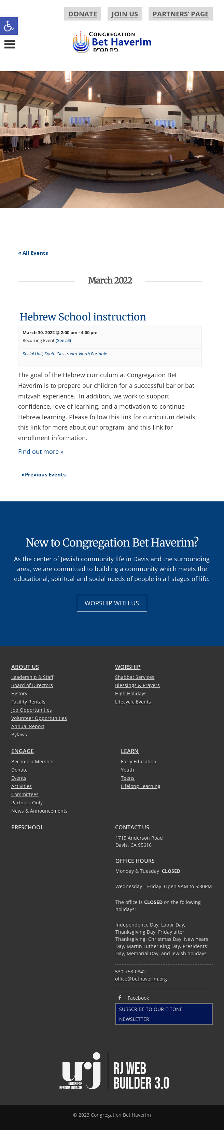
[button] (9, 26)
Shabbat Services (134, 677)
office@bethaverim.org (141, 978)
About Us (25, 667)
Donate (82, 13)
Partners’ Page (181, 13)
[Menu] (9, 44)
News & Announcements (39, 810)
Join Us (125, 13)
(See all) (63, 340)
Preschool (27, 827)
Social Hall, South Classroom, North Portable (65, 354)
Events (18, 778)
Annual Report (27, 726)
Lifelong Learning (140, 786)
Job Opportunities (31, 710)
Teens (128, 778)
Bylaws (19, 734)
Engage (22, 751)
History (19, 693)
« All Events (33, 252)
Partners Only (27, 802)
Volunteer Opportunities (39, 718)
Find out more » (41, 451)
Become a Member (32, 761)
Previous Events (44, 474)
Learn (130, 751)
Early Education (138, 761)
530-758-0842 (130, 971)
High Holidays (130, 693)
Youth (127, 769)
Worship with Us (112, 603)
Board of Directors (32, 685)
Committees (25, 794)
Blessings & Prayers (137, 685)
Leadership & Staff (32, 677)
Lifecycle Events (133, 701)
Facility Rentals (28, 701)
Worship (127, 667)
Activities (21, 786)
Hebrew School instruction (83, 317)
